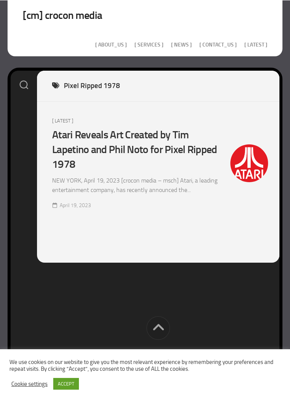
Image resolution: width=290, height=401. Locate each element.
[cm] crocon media (62, 15)
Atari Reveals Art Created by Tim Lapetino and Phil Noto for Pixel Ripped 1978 (134, 149)
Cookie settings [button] (29, 384)
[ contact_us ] (218, 45)
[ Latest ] (255, 45)
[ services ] (149, 45)
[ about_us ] (111, 45)
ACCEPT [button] (66, 384)
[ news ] (181, 45)
